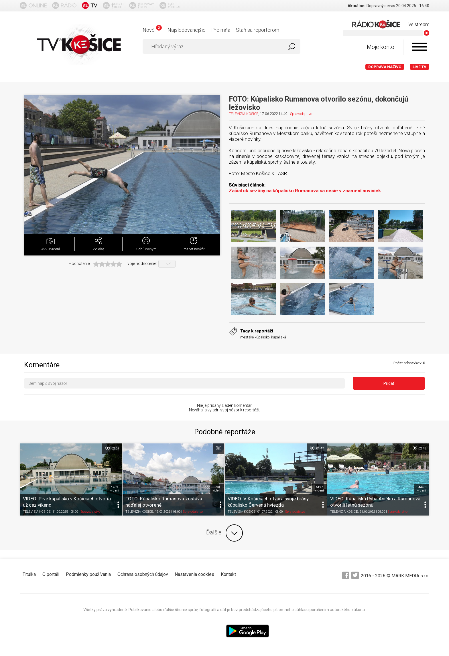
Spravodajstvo (301, 114)
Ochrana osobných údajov (142, 574)
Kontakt (228, 574)
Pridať (388, 383)
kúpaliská (278, 337)
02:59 (112, 448)
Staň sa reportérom (257, 30)
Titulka (29, 574)
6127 (319, 488)
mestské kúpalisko (254, 337)
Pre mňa (220, 30)
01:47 (317, 448)
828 (216, 488)
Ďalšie (224, 533)
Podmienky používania (88, 574)
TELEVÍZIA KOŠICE (243, 114)
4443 (421, 488)
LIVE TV (419, 67)
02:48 (419, 448)
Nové (152, 30)
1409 (114, 488)
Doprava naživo (384, 67)
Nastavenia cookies (194, 574)
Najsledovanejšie (187, 30)
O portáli (50, 574)
